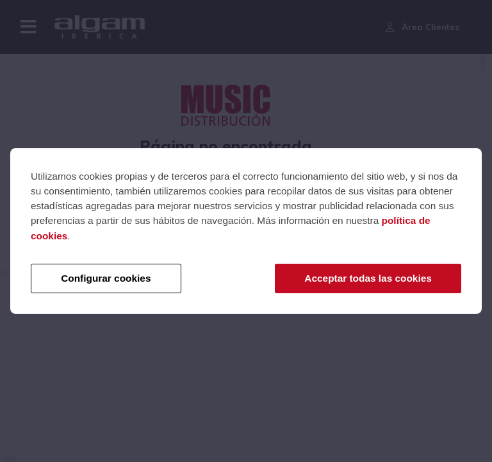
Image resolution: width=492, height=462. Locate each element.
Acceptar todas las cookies (367, 278)
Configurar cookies (106, 278)
